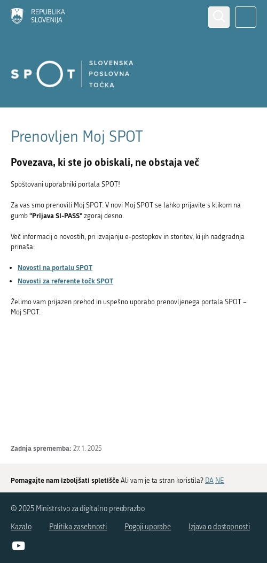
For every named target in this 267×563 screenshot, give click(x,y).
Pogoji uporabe (147, 526)
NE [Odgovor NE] (219, 480)
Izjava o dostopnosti (219, 526)
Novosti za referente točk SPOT (65, 281)
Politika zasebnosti (78, 526)
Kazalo (21, 526)
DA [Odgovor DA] (209, 480)
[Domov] (38, 17)
